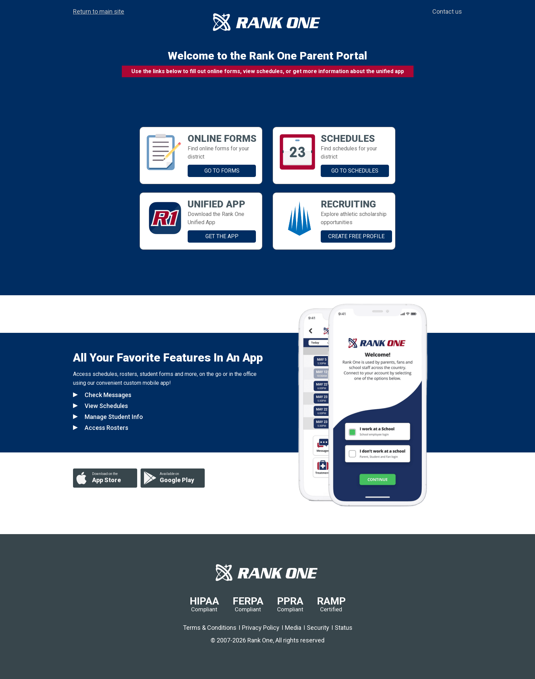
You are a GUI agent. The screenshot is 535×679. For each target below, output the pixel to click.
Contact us (447, 11)
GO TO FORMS (222, 170)
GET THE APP (221, 236)
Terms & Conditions (209, 627)
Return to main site (98, 11)
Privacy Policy (260, 627)
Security (318, 627)
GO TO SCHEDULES (354, 170)
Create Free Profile (356, 236)
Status (343, 627)
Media (293, 627)
